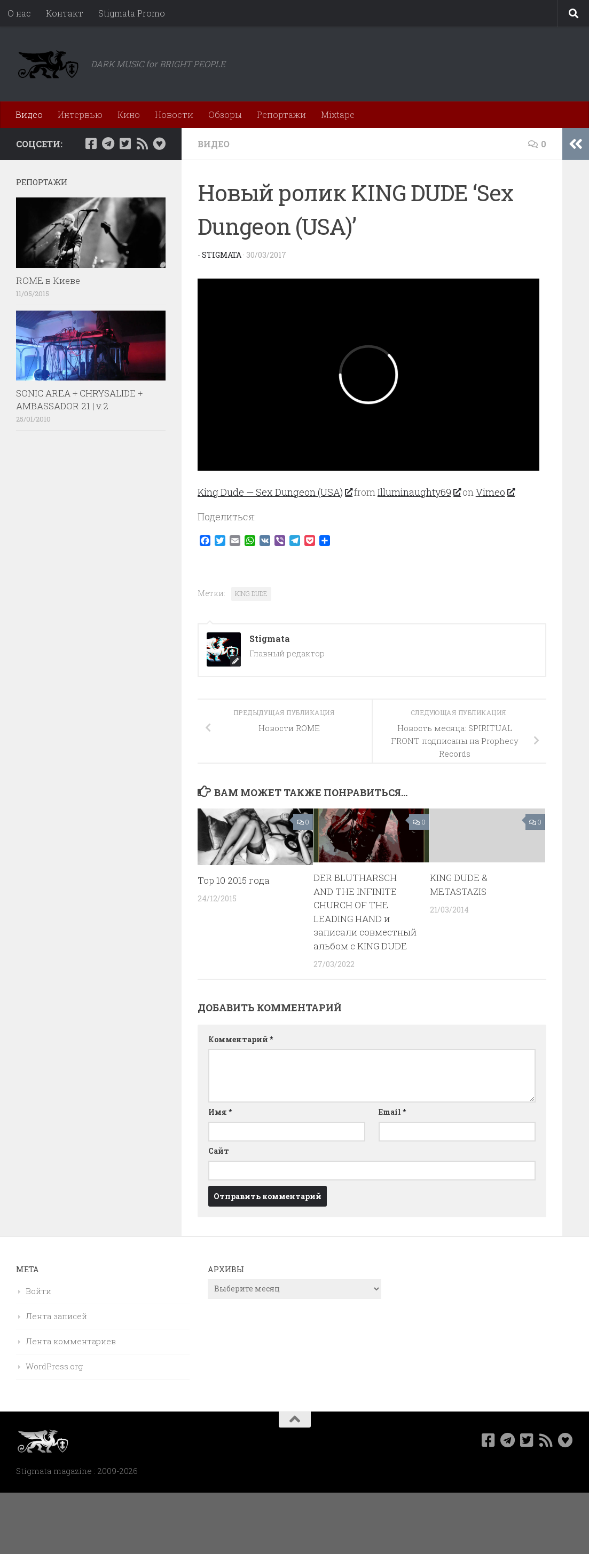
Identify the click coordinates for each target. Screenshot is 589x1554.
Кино (128, 114)
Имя (220, 1112)
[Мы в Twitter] (125, 143)
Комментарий (240, 1039)
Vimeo (495, 492)
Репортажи (281, 114)
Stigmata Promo (131, 13)
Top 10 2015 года (234, 880)
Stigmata (221, 255)
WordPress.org (54, 1366)
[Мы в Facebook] (90, 143)
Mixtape (338, 114)
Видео (29, 114)
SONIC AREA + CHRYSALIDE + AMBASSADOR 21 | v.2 (79, 399)
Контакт (64, 13)
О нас (19, 13)
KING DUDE (251, 593)
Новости (174, 114)
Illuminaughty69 (419, 492)
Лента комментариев (71, 1341)
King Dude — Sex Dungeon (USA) (275, 492)
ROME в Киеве (48, 280)
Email (392, 1112)
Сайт (218, 1151)
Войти (38, 1291)
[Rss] (142, 143)
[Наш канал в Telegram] (107, 143)
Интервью (80, 114)
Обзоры (225, 114)
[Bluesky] (159, 143)
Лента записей (56, 1316)
